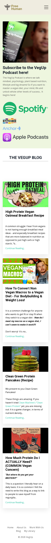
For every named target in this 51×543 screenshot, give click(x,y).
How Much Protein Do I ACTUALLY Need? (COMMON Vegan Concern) (22, 463)
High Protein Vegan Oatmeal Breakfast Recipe (24, 214)
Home (10, 527)
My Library (29, 530)
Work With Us (37, 527)
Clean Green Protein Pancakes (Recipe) (20, 378)
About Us (21, 527)
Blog (18, 530)
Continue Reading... (15, 248)
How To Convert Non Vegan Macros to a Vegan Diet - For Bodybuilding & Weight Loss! (24, 294)
